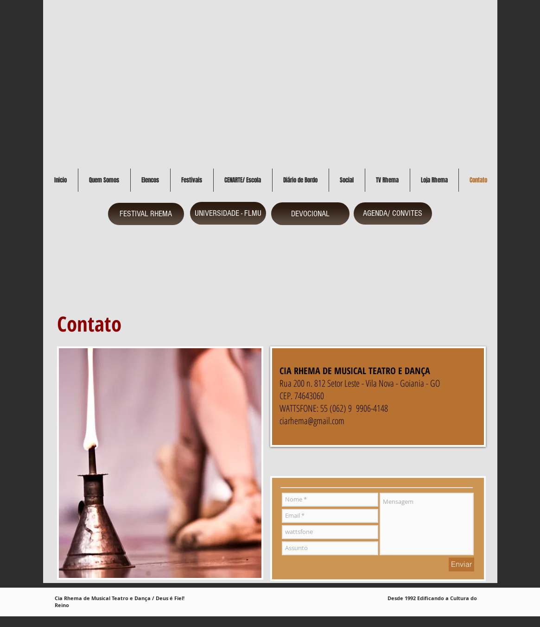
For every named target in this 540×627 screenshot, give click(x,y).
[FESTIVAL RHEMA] (146, 214)
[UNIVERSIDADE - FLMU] (228, 213)
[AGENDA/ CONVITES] (393, 213)
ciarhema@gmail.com (312, 420)
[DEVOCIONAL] (310, 213)
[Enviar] (461, 564)
